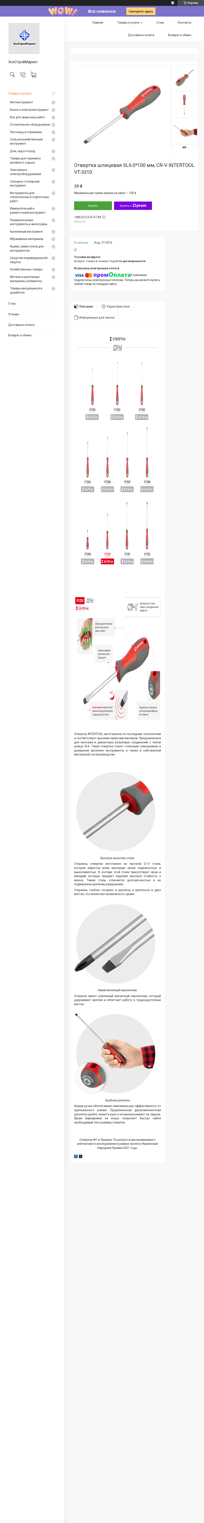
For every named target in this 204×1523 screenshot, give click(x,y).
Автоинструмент (21, 102)
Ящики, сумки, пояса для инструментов (27, 248)
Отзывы (13, 314)
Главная (97, 22)
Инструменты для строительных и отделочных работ (29, 197)
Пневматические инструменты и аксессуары (28, 222)
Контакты (184, 22)
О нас (12, 303)
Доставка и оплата (21, 325)
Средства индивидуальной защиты (28, 260)
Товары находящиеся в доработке (26, 290)
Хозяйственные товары (26, 269)
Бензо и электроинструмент (29, 109)
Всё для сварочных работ (27, 117)
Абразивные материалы (26, 239)
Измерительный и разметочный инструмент (28, 210)
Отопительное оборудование (30, 124)
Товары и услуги (19, 93)
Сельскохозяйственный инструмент (26, 141)
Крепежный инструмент (26, 231)
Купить (93, 205)
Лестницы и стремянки (26, 132)
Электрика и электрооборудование (25, 172)
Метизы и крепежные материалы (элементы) (26, 279)
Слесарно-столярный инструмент (24, 183)
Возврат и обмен (19, 335)
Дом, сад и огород (22, 151)
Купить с (133, 206)
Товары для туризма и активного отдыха (25, 160)
